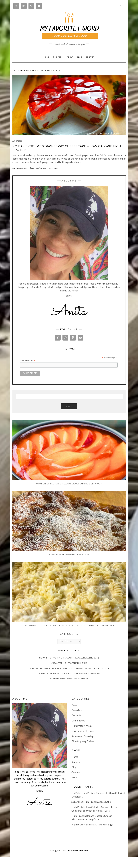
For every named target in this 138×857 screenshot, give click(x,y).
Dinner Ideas (78, 720)
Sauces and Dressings (82, 736)
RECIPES (58, 57)
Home (47, 57)
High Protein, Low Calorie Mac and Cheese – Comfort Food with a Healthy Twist (69, 668)
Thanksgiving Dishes (82, 741)
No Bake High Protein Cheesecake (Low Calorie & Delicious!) (69, 658)
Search (69, 406)
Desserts (76, 715)
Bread (74, 704)
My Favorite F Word (79, 850)
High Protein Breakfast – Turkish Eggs (69, 678)
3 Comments (53, 168)
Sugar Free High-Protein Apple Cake (69, 663)
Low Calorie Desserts (19, 168)
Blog (79, 57)
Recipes (75, 761)
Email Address (27, 361)
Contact (90, 57)
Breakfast (76, 710)
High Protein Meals (82, 725)
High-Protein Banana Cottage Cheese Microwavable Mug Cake (69, 673)
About (70, 57)
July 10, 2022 (17, 141)
